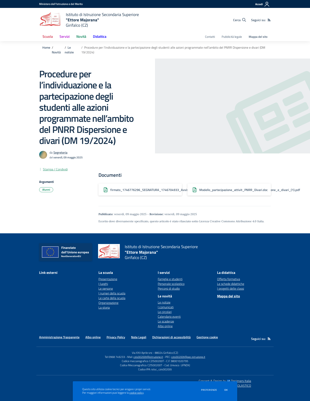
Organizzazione (108, 302)
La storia (104, 307)
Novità (56, 52)
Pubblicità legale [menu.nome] (232, 36)
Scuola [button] (48, 36)
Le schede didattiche (230, 283)
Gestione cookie (207, 337)
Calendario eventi (169, 316)
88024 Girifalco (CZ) (166, 353)
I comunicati (166, 307)
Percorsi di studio (169, 288)
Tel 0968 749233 (115, 357)
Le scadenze (166, 321)
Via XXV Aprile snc (142, 353)
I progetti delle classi (230, 288)
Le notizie (69, 50)
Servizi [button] (65, 36)
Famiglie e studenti (170, 279)
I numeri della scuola (111, 293)
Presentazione (107, 279)
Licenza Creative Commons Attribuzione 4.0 (227, 221)
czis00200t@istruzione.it (148, 357)
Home (46, 47)
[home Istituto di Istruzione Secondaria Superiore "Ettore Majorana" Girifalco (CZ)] (89, 20)
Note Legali (138, 337)
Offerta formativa (228, 279)
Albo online (165, 326)
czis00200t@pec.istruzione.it (188, 357)
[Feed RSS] (269, 20)
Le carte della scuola (111, 298)
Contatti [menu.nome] (210, 36)
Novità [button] (81, 36)
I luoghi (103, 283)
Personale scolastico (171, 283)
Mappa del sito (258, 36)
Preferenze (209, 390)
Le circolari (165, 311)
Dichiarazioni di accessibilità (171, 337)
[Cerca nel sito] (239, 20)
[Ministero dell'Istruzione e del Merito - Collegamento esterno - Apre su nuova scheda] (61, 4)
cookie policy (136, 393)
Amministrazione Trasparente (59, 337)
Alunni (46, 189)
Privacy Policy (116, 337)
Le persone (105, 288)
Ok (226, 390)
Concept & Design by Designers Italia (225, 380)
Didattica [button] (99, 36)
